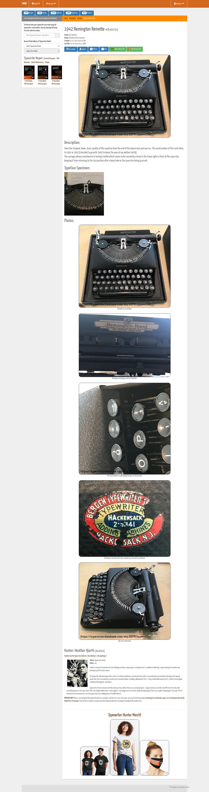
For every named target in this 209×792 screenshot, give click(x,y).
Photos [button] (93, 49)
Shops (47, 62)
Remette (79, 18)
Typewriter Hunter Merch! (124, 715)
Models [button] (42, 13)
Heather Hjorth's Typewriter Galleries (75, 656)
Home (66, 18)
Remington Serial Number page (156, 698)
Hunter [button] (82, 49)
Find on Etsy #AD (134, 49)
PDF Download (28, 84)
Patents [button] (87, 13)
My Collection (92, 656)
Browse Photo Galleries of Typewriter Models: (37, 41)
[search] (42, 46)
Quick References (37, 62)
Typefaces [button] (72, 13)
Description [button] (70, 49)
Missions (51, 3)
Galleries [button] (56, 13)
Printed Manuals (49, 59)
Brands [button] (28, 13)
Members (179, 3)
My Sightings (102, 656)
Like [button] (104, 49)
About (36, 3)
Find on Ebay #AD (117, 49)
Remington (72, 18)
